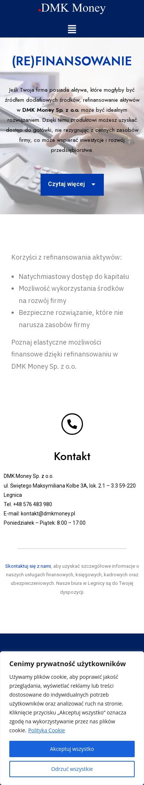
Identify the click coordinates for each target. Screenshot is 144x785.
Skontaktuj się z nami (28, 566)
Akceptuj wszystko (72, 748)
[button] (71, 29)
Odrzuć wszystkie (72, 768)
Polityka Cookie (46, 730)
